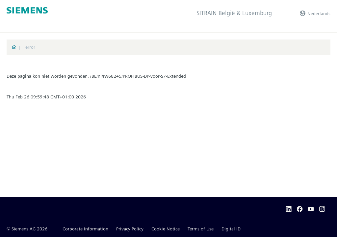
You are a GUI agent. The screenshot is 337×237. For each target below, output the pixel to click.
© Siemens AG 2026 (27, 228)
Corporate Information (85, 228)
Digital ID (231, 228)
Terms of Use (201, 228)
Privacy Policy (129, 228)
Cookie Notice (165, 228)
